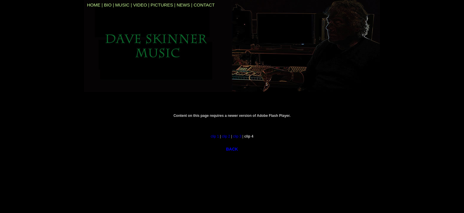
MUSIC (122, 4)
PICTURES (162, 4)
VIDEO (140, 4)
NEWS (183, 4)
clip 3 (237, 136)
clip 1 (215, 136)
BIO (108, 4)
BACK (232, 149)
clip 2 (226, 136)
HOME (93, 4)
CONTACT (204, 4)
